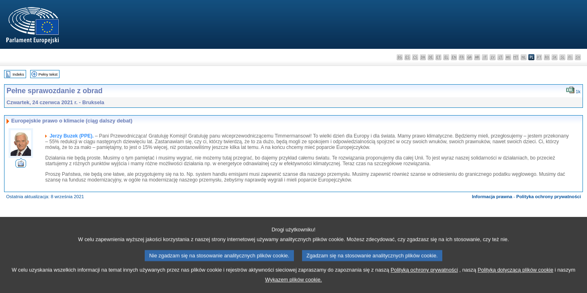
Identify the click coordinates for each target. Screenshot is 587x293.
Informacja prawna (492, 196)
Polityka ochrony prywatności (548, 196)
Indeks (18, 74)
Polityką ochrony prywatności (424, 279)
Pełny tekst (47, 74)
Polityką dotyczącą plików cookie (516, 279)
